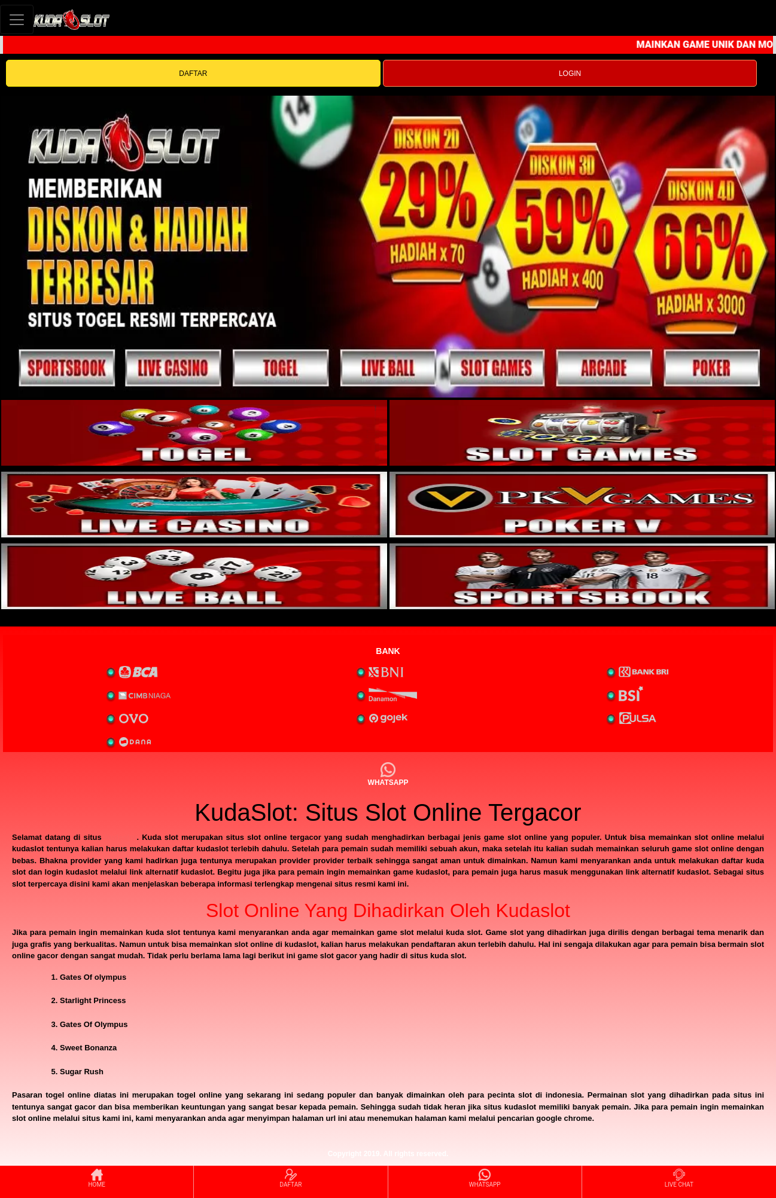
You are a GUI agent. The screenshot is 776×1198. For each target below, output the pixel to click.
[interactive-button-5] (194, 576)
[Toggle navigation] (17, 19)
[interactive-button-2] (582, 433)
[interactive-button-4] (582, 504)
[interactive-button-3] (194, 504)
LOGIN (570, 73)
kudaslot (120, 837)
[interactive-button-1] (194, 433)
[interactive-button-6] (582, 576)
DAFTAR (193, 73)
